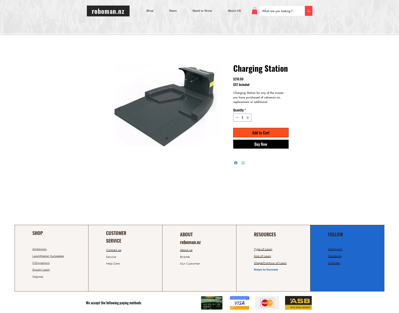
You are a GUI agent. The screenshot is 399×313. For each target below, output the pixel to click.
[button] (255, 10)
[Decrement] (236, 117)
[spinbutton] (242, 117)
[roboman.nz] (108, 11)
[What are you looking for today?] (279, 11)
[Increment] (248, 117)
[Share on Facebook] (235, 162)
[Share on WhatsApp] (243, 162)
